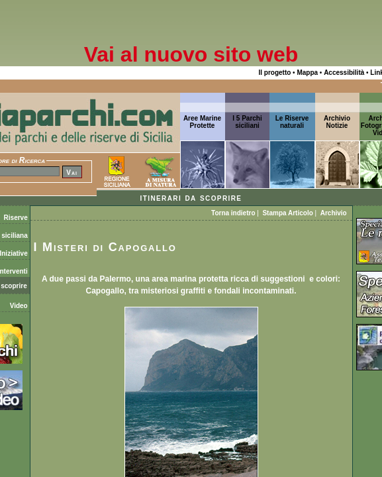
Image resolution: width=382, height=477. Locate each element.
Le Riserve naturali (292, 122)
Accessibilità (344, 72)
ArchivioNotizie (337, 122)
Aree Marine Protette (202, 122)
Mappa (307, 72)
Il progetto (274, 72)
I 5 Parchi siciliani (247, 122)
